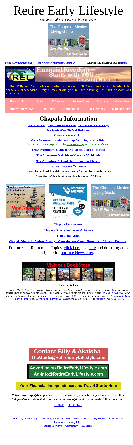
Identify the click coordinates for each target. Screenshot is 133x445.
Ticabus (29, 171)
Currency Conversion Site (67, 135)
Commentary (71, 425)
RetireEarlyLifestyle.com (113, 293)
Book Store (75, 405)
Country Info (74, 422)
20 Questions (98, 418)
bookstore (100, 298)
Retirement (59, 422)
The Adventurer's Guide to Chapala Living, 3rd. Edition (68, 140)
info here (126, 63)
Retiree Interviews (53, 425)
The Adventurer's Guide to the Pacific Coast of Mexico (68, 149)
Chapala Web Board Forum (62, 125)
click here (72, 247)
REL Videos (86, 425)
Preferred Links (115, 418)
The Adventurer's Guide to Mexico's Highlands (68, 155)
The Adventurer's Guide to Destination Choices (68, 161)
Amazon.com (117, 298)
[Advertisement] (68, 325)
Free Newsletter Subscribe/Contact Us (56, 63)
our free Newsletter (77, 252)
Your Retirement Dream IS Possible (53, 298)
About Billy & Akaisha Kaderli (55, 418)
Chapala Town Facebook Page (93, 125)
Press (76, 418)
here (92, 247)
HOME (59, 405)
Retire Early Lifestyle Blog (18, 63)
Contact (85, 418)
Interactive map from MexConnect (68, 166)
